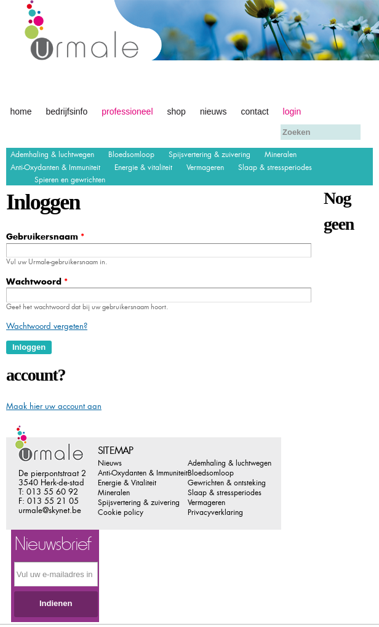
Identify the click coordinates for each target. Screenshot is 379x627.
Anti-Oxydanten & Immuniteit (55, 167)
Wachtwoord (37, 282)
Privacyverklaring (215, 512)
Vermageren (205, 167)
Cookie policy (120, 512)
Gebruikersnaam (45, 237)
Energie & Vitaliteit (127, 483)
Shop (176, 111)
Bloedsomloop (131, 154)
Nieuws (213, 111)
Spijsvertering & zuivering (209, 154)
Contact (254, 111)
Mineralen (281, 154)
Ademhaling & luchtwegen (52, 154)
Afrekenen (29, 131)
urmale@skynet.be (49, 510)
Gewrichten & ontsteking (227, 483)
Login (292, 111)
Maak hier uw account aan (54, 406)
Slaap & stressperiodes (275, 167)
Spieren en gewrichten (69, 180)
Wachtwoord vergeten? (46, 326)
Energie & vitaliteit (143, 167)
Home (21, 111)
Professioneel (127, 111)
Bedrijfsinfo (67, 111)
